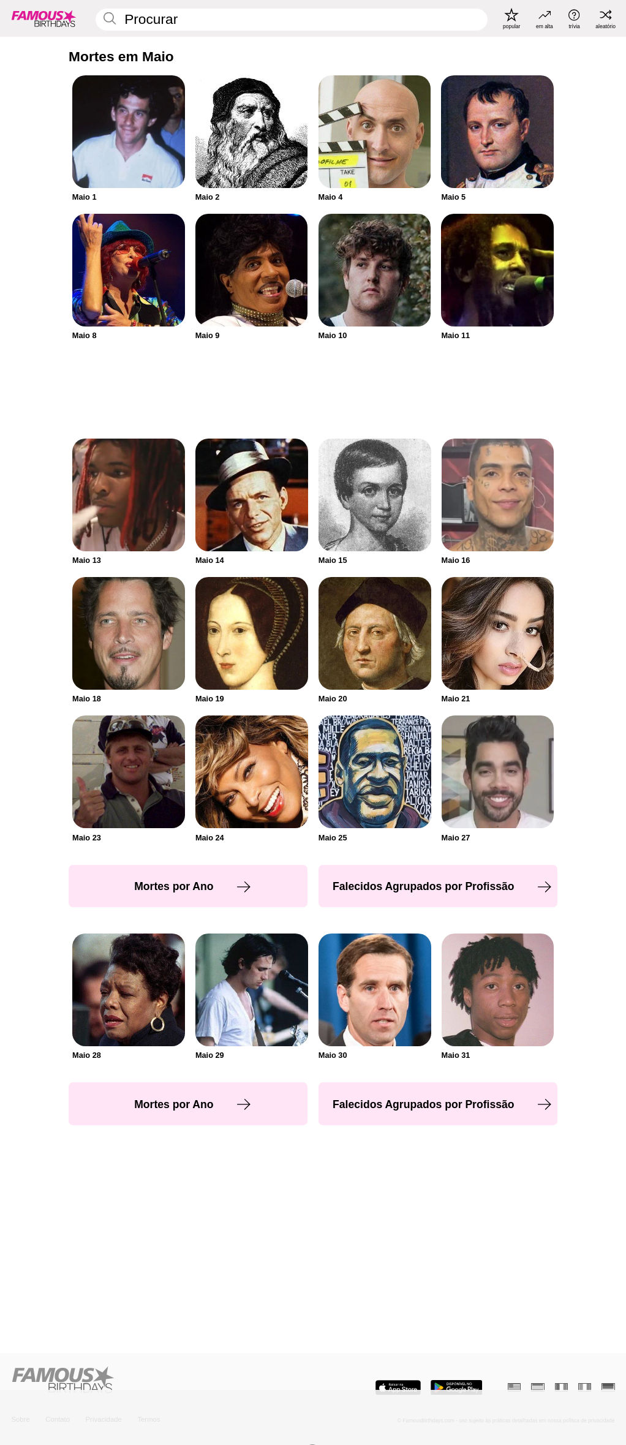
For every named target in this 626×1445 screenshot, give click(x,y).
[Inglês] (514, 1387)
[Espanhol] (537, 1387)
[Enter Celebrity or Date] (291, 19)
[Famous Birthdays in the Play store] (456, 1387)
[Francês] (561, 1387)
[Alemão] (607, 1387)
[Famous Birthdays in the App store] (398, 1387)
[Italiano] (584, 1387)
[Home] (159, 1380)
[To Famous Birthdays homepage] (43, 18)
